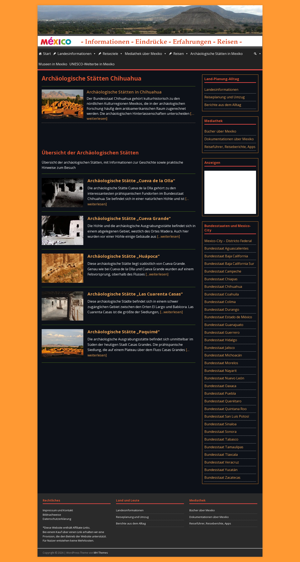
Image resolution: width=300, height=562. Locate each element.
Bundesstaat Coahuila (221, 294)
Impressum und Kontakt (58, 510)
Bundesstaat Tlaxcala (221, 454)
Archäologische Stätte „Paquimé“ (124, 332)
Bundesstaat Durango (221, 309)
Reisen (180, 53)
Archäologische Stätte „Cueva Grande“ (129, 218)
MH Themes (101, 552)
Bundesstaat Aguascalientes (226, 248)
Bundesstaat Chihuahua (223, 286)
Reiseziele (113, 53)
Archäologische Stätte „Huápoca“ (124, 256)
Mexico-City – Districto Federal (228, 241)
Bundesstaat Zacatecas (222, 477)
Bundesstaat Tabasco (221, 439)
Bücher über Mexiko (220, 131)
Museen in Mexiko (53, 64)
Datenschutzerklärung (57, 519)
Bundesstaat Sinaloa (220, 424)
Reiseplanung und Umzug (224, 97)
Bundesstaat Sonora (220, 431)
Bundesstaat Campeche (222, 271)
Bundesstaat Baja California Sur (229, 263)
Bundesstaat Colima (220, 301)
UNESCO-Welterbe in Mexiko (92, 64)
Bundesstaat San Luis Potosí (226, 416)
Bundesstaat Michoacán (223, 355)
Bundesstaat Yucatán (221, 469)
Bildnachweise (52, 515)
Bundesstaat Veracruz (221, 462)
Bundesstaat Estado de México (228, 317)
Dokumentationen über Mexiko (229, 139)
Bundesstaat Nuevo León (224, 378)
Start (47, 53)
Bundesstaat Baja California (226, 256)
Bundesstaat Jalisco (219, 347)
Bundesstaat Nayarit (220, 370)
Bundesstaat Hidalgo (220, 340)
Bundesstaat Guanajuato (223, 324)
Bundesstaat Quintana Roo (225, 409)
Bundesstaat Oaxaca (220, 386)
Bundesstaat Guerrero (222, 332)
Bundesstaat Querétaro (222, 401)
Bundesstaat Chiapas (221, 279)
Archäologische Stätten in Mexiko (216, 53)
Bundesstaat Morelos (221, 363)
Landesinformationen (77, 53)
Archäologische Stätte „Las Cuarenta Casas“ (135, 294)
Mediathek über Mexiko (146, 53)
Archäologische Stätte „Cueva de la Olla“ (131, 180)
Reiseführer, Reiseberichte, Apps (229, 146)
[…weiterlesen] (168, 236)
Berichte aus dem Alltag (222, 104)
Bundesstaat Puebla (220, 393)
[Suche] (257, 53)
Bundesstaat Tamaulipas (223, 447)
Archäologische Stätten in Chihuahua (124, 92)
